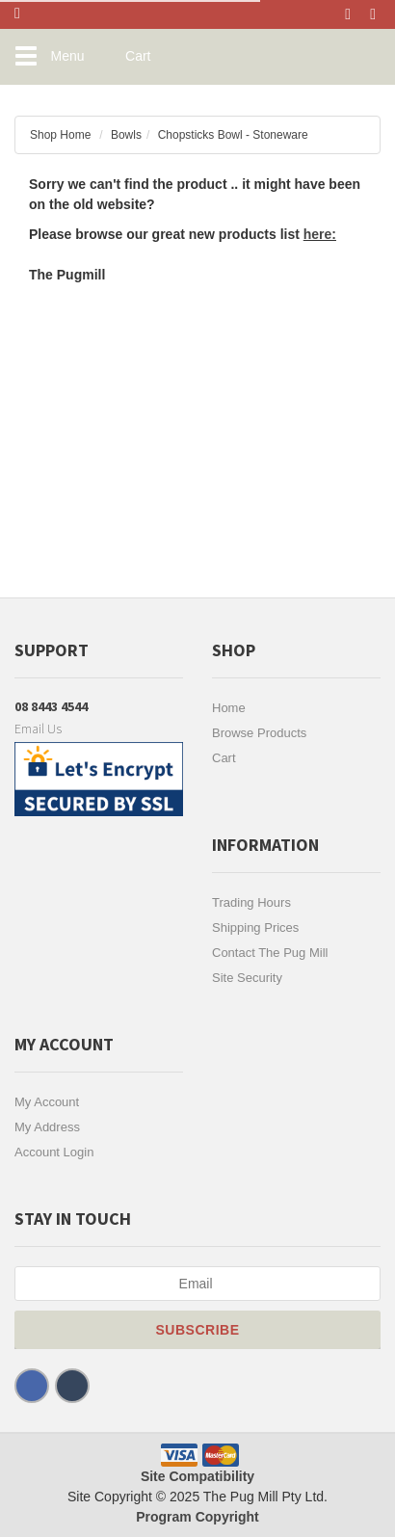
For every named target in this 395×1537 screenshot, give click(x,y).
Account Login (53, 1152)
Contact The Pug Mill (270, 952)
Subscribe (198, 1330)
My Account (46, 1102)
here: (319, 234)
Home (229, 708)
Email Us (38, 728)
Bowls (126, 135)
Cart (224, 758)
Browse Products (259, 733)
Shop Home (60, 135)
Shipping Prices (255, 927)
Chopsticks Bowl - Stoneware (233, 135)
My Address (47, 1127)
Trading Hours (251, 902)
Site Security (247, 977)
